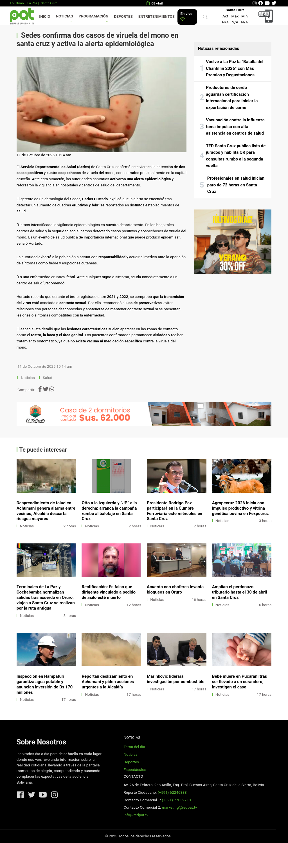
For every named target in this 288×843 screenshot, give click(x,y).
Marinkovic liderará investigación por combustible (175, 679)
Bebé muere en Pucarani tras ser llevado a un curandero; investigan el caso (239, 682)
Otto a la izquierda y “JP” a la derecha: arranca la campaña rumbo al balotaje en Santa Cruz (109, 510)
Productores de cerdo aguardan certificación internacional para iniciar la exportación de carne (232, 97)
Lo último (17, 3)
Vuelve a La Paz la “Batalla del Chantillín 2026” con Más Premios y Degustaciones (234, 68)
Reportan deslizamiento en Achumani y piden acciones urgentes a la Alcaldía (108, 682)
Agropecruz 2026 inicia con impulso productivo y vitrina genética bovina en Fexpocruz (240, 508)
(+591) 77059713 (176, 800)
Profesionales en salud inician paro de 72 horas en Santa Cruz (235, 185)
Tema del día (134, 747)
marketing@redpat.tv (179, 807)
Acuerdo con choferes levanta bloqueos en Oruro (175, 589)
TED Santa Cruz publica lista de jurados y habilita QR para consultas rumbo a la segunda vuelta (236, 155)
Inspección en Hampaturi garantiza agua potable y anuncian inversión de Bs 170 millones (45, 684)
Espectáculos (134, 770)
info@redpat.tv (135, 815)
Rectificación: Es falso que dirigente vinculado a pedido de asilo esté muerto (109, 592)
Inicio (44, 16)
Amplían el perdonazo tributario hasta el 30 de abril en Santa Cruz (239, 592)
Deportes (123, 16)
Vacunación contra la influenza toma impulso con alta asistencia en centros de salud (235, 126)
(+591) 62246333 (172, 792)
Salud (47, 378)
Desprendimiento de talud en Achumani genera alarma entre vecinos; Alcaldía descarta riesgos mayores (46, 510)
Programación (94, 16)
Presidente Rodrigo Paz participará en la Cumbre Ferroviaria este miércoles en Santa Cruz (174, 510)
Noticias (64, 16)
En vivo (186, 16)
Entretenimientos (156, 16)
